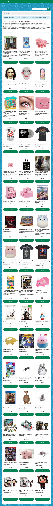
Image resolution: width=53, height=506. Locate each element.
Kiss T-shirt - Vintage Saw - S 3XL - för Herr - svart (42, 143)
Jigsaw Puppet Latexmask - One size (9, 82)
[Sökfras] (39, 9)
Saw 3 (4, 321)
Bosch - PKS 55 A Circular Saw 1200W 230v (25, 435)
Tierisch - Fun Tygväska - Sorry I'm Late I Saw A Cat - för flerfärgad (26, 172)
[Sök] (48, 9)
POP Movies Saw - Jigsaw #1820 (10, 490)
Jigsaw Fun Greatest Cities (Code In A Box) (10, 378)
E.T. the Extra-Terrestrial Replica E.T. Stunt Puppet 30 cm (25, 406)
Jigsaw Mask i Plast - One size (25, 81)
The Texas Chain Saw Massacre (9, 405)
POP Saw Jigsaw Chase (40, 490)
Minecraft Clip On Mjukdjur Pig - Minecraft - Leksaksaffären (9, 172)
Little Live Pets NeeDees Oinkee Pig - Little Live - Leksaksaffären (10, 291)
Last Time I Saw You (39, 405)
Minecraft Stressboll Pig (40, 111)
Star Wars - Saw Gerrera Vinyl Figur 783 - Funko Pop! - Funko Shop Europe (26, 291)
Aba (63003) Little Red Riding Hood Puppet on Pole (42, 322)
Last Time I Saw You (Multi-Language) (40, 202)
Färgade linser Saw (23, 111)
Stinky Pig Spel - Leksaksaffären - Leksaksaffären (42, 82)
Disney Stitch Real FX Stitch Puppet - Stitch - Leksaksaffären (26, 52)
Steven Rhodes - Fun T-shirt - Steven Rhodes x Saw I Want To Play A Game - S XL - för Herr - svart (42, 261)
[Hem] (8, 1)
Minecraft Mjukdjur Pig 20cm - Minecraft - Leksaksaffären (41, 52)
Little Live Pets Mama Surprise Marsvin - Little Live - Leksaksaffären (9, 112)
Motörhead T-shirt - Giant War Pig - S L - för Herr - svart (26, 261)
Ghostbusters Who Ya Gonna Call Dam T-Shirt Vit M (10, 143)
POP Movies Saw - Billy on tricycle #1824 (26, 491)
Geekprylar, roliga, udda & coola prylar (13, 7)
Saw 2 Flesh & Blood (23, 321)
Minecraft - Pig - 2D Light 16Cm (9, 201)
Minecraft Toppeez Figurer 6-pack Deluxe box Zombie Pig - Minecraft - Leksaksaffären (10, 52)
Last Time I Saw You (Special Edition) (41, 463)
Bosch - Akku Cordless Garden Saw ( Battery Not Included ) (26, 378)
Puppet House (6, 229)
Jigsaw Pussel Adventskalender (25, 229)
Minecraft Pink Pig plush (24, 462)
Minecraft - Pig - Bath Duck (24, 201)
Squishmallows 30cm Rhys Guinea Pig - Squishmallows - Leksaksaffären (42, 230)
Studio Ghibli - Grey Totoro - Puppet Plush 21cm (42, 378)
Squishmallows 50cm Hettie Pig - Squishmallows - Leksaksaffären (10, 261)
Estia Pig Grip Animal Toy (8, 349)
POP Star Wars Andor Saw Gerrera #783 (42, 435)
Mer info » (10, 62)
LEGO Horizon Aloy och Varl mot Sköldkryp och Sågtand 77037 (9, 435)
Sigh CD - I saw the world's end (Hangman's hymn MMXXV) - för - (42, 172)
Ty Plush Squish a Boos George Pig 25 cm (42, 350)
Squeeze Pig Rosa (38, 290)
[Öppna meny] (4, 1)
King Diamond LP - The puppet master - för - (25, 143)
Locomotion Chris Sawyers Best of (10, 462)
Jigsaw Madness (22, 349)
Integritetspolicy (47, 504)
